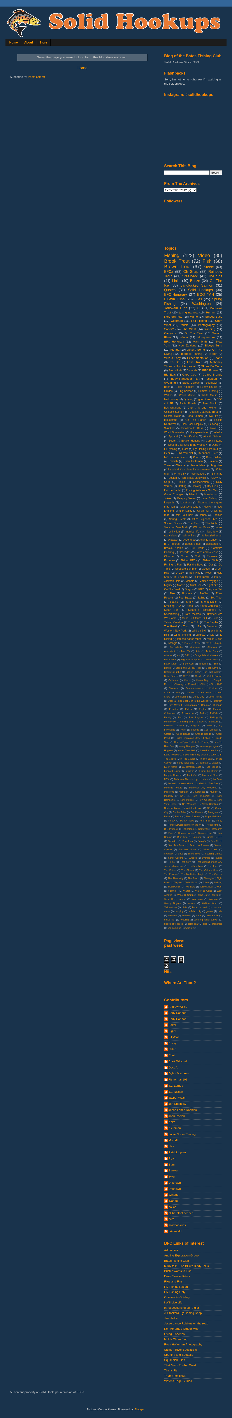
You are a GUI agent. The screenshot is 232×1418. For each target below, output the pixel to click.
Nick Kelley (185, 510)
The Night (211, 523)
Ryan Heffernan (193, 461)
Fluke (209, 725)
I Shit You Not (184, 453)
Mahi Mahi (200, 341)
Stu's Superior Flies (204, 519)
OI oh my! (203, 510)
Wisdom (213, 899)
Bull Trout (197, 548)
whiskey (189, 928)
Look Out (192, 775)
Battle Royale (187, 403)
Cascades (185, 552)
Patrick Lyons (177, 1152)
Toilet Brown (191, 882)
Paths (167, 816)
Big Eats (170, 374)
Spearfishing (171, 614)
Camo (187, 680)
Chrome (169, 556)
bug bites (216, 465)
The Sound (193, 878)
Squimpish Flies (174, 1360)
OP (209, 808)
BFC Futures (172, 543)
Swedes (192, 857)
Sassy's (202, 841)
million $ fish (214, 638)
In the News (201, 576)
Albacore (195, 647)
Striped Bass (213, 316)
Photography (206, 325)
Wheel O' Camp (184, 895)
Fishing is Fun (172, 564)
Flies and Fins (173, 1281)
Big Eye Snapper (190, 659)
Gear (167, 453)
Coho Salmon (194, 416)
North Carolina (210, 804)
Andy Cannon (177, 1012)
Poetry (197, 457)
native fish (169, 919)
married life (192, 531)
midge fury (211, 531)
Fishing (171, 255)
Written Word (209, 903)
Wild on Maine (201, 527)
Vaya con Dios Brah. (176, 527)
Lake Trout (194, 362)
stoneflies (217, 923)
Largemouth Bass (191, 767)
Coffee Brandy (212, 374)
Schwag (213, 424)
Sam (172, 1164)
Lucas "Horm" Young (182, 1134)
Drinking (197, 486)
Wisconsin (197, 899)
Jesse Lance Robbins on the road (186, 1323)
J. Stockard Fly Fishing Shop (183, 1313)
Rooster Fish (205, 833)
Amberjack (169, 651)
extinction (174, 531)
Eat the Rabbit (172, 490)
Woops (191, 903)
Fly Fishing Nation (176, 1286)
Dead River (206, 692)
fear (212, 634)
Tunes (167, 465)
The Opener (215, 874)
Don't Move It (175, 705)
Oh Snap (190, 271)
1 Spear (186, 643)
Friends (195, 729)
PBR (201, 589)
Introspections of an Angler (181, 1307)
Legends (169, 502)
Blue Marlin (210, 403)
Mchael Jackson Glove (180, 783)
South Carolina (209, 605)
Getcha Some (196, 349)
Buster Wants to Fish (178, 1271)
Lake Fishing (209, 498)
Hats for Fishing (200, 742)
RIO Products (171, 829)
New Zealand (187, 345)
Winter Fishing (182, 634)
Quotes (170, 290)
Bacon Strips (193, 543)
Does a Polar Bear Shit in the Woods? (188, 700)
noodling (184, 919)
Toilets (205, 882)
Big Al (172, 1031)
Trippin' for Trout (174, 1375)
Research (217, 829)
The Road (170, 626)
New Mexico (187, 800)
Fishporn (213, 721)
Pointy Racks (187, 820)
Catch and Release (206, 552)
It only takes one (185, 762)
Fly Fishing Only (174, 1292)
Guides (168, 391)
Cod (197, 556)
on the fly (180, 473)
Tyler (172, 1176)
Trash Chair (174, 886)
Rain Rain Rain (184, 515)
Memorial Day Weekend (203, 787)
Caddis (198, 676)
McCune (217, 779)
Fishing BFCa (189, 560)
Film (180, 717)
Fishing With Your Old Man (202, 490)
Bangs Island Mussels (206, 655)
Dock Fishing (215, 696)
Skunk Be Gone (211, 366)
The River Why (175, 878)
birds (184, 907)
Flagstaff (195, 725)
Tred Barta (189, 886)
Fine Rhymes (196, 717)
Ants (197, 651)
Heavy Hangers (187, 746)
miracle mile (212, 915)
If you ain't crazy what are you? (199, 754)
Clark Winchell (178, 1061)
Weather (181, 465)
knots (198, 915)
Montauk (183, 791)
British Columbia (172, 672)
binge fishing (198, 465)
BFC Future (210, 370)
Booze (195, 281)
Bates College (191, 382)
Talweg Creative (173, 622)
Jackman (203, 762)
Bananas (217, 473)
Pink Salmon (193, 816)
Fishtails (168, 725)
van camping (174, 928)
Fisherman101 (178, 1079)
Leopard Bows (172, 771)
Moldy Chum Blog (176, 1339)
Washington (201, 304)
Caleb (172, 1049)
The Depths (211, 622)
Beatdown (212, 382)
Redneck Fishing (191, 353)
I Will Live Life (173, 1302)
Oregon (189, 589)
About (28, 42)
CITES (186, 676)
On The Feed (172, 589)
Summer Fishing (208, 391)
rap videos (170, 535)
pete (171, 1219)
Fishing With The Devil (192, 721)
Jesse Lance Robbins (183, 1110)
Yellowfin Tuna (175, 308)
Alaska (218, 432)
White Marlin (209, 395)
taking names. (188, 312)
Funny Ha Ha (208, 386)
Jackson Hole (172, 581)
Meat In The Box (208, 783)
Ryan (172, 1158)
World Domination (174, 432)
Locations (186, 502)
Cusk (177, 692)
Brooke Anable (173, 548)
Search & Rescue (199, 845)
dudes (218, 527)
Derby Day (198, 696)
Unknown (175, 1182)
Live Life (213, 416)
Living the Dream (208, 771)
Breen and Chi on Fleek (188, 667)
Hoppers (168, 750)
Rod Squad (185, 597)
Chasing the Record (185, 684)
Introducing (210, 494)
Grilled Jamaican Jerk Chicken (193, 738)
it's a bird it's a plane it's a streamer (189, 469)
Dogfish (218, 700)
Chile (203, 684)
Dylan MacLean (179, 1073)
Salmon (213, 461)
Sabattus (173, 841)
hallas (172, 1207)
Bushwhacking (172, 407)
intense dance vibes (189, 638)
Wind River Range (175, 899)
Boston (173, 477)
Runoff (209, 837)
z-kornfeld (175, 1231)
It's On (174, 362)
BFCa (168, 271)
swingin (172, 643)
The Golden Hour (208, 870)
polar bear (193, 923)
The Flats (213, 866)
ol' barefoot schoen (181, 1213)
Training (218, 882)
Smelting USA (172, 605)
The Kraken (170, 874)
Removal (203, 829)
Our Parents (196, 812)
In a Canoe (181, 576)
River (171, 833)
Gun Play (194, 572)
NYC (182, 796)
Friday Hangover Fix (183, 378)
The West (189, 329)
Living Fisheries (174, 1334)
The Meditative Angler (193, 874)
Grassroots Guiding (177, 1297)
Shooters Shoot (187, 849)
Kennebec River (208, 453)
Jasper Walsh (177, 1097)
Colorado (177, 320)
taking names (206, 337)
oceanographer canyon (206, 919)
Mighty (168, 585)
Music (184, 325)
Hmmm (211, 312)
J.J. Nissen (176, 1091)
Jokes (167, 498)
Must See (196, 585)
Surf (215, 618)
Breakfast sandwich (194, 477)
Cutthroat (190, 692)
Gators (167, 733)
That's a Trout (195, 866)
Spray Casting (175, 857)
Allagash (173, 539)
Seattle (174, 601)
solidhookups (177, 1225)
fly (200, 911)
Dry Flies (212, 486)
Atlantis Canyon (208, 539)
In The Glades (187, 758)
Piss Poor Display (192, 424)
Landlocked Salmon (196, 285)
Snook (190, 605)
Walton (186, 890)
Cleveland (174, 688)
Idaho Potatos (171, 754)
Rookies (217, 515)
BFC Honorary (174, 341)
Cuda (167, 692)
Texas (171, 862)
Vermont (212, 626)
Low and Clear (210, 775)
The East (193, 523)
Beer (167, 386)
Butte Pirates (171, 676)
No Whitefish (189, 804)
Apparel (173, 436)
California (174, 680)
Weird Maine (187, 395)
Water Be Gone (203, 890)
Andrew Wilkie (178, 1006)
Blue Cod (188, 663)
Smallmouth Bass (192, 428)
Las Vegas (212, 767)
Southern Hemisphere (202, 609)
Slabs (180, 853)
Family (167, 717)
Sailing (201, 597)
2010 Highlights (214, 643)
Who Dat (202, 895)
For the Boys (195, 564)
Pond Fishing (214, 457)
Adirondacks (175, 647)
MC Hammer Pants (176, 457)
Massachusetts (189, 506)
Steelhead (190, 276)
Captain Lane (214, 440)
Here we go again (209, 746)
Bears (172, 440)
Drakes (205, 705)
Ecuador (173, 709)
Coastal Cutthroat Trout (204, 411)
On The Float (194, 333)
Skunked (169, 428)
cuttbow (200, 634)
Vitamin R (173, 890)
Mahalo (190, 581)
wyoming (170, 382)
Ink (216, 576)
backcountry (171, 399)
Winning (209, 329)
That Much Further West (180, 1365)
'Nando (173, 1200)
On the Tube (179, 812)
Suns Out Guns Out (194, 618)
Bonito (167, 667)
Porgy (219, 820)
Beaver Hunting (190, 440)
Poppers (187, 593)
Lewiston (189, 771)
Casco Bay (202, 680)
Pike (172, 593)
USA (198, 626)
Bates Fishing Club (176, 1260)
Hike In (193, 494)
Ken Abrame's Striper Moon (182, 1328)
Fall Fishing (199, 320)
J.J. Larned (176, 1085)
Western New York (175, 630)
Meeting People (173, 787)
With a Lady (172, 358)
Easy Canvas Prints (177, 1276)
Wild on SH (199, 630)
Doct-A (173, 1067)
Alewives (212, 647)
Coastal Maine (172, 416)
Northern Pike (173, 316)
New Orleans (206, 800)
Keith (172, 1122)
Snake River (194, 853)
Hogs (208, 572)
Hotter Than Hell (186, 750)
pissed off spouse (173, 923)
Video (204, 255)
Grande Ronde (203, 733)
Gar (211, 564)
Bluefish (203, 663)
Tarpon (212, 353)
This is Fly (171, 1370)
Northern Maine (172, 808)
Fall (202, 713)
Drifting (182, 486)
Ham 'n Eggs (181, 742)
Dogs (215, 444)
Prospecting (212, 824)
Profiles (204, 593)
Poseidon (211, 378)
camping (178, 911)
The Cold (193, 622)
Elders (188, 709)
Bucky (173, 1043)
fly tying (188, 399)
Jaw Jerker (171, 1318)
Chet (172, 1055)
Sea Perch (216, 841)
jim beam (186, 915)
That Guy (185, 862)
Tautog (218, 857)
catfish (191, 911)
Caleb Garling (214, 676)
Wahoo (168, 395)
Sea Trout (216, 597)
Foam (183, 729)
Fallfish (214, 713)
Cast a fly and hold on (202, 407)
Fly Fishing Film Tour (205, 449)
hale (220, 911)
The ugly (208, 878)
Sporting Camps (213, 853)
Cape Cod (189, 374)
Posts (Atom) (36, 76)
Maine (194, 316)
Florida (174, 349)
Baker (172, 1025)
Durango (217, 705)
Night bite (212, 585)
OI (198, 308)
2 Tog (198, 643)
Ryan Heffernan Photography (183, 1344)
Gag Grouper (211, 729)
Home (13, 42)
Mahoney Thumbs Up (186, 779)
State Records (192, 614)
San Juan (187, 841)
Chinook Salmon (174, 411)
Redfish (173, 461)
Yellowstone (170, 907)
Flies (198, 299)
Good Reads (183, 733)
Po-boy (171, 820)
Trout (186, 626)
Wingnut (174, 1194)
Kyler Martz (170, 767)
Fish (206, 261)
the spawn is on (199, 432)
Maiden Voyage (208, 581)
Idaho (218, 358)
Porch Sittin (205, 820)
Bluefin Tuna (174, 299)
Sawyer (173, 1170)
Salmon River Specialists (180, 1349)
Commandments (194, 688)
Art (178, 655)
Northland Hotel (194, 808)
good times (205, 399)
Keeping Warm (186, 498)
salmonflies (189, 535)
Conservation (201, 482)
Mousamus (170, 419)
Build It (215, 672)
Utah (219, 886)
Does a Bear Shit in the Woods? (187, 444)
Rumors (197, 837)
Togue (177, 882)
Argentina (189, 539)
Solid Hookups (200, 290)
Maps (205, 779)
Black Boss (212, 659)
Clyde (184, 556)
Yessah (192, 370)
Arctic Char (212, 651)
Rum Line (182, 837)
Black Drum (170, 663)
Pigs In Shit (215, 589)
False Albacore (185, 386)
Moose (181, 585)
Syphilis (206, 857)
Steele (209, 267)
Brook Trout (177, 261)
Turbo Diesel (206, 886)
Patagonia (213, 812)
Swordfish (175, 370)
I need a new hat (209, 750)
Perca (178, 816)
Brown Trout (177, 266)
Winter (184, 337)
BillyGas (174, 1037)
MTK (166, 779)
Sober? (169, 329)
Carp (167, 482)
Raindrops (188, 829)
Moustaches (199, 791)
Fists (182, 725)
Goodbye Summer (186, 568)
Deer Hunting (181, 696)
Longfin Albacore (173, 775)
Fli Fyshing (170, 449)
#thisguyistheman (212, 535)
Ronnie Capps (186, 833)
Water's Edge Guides (178, 1381)
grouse (209, 911)
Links (176, 281)
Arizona (168, 655)
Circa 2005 (216, 684)
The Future (170, 870)
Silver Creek (210, 849)
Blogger (139, 1409)
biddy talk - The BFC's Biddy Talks (186, 1266)
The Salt (215, 276)
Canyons (170, 333)
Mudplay (168, 796)
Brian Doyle (212, 667)
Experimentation (198, 358)
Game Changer (173, 494)
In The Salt (206, 758)
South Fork (171, 609)
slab (205, 923)
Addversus (171, 1250)
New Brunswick (201, 796)
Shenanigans (208, 601)
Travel (213, 428)
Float (185, 449)
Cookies (213, 688)
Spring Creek (177, 519)
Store (43, 42)
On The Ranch (195, 419)
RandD (203, 515)
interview (172, 915)
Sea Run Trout (176, 845)
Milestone (169, 791)
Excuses (212, 556)
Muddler (214, 791)
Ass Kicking (190, 436)
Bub (205, 672)
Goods (206, 568)
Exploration (188, 713)
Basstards (212, 543)
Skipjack (168, 853)
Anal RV (185, 651)
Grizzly (180, 572)
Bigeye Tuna (213, 345)
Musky (207, 506)
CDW (214, 477)
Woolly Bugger (172, 903)
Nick (171, 1146)
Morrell (173, 1140)
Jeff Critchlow (177, 1103)
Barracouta (170, 659)
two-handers (199, 473)
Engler (202, 709)
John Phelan (177, 1116)
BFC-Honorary (175, 294)
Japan (215, 762)
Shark (189, 601)
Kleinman (175, 1128)
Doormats (191, 705)
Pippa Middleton (213, 816)
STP (220, 837)
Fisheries (169, 560)
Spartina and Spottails (178, 1354)
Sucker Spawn (173, 523)
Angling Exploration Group (181, 1255)
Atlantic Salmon (212, 436)
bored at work (199, 907)
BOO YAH (205, 294)
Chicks (181, 482)
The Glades (187, 870)
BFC (187, 655)
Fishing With (210, 560)
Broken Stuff (192, 672)
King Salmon (185, 391)
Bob (216, 663)
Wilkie (215, 895)
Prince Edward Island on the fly (184, 824)
